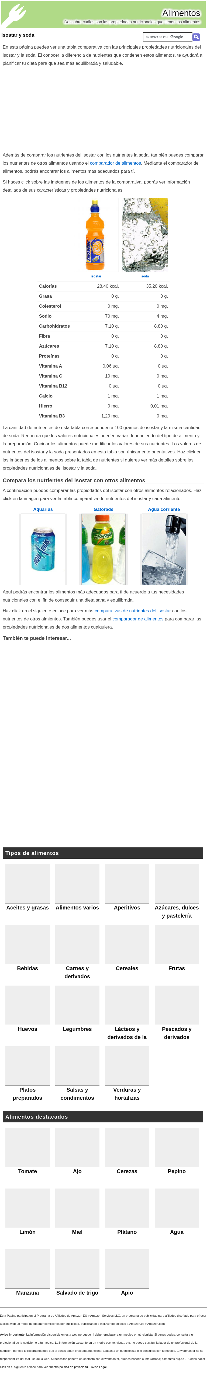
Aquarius (43, 509)
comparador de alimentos (115, 163)
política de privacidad (74, 1367)
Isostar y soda (17, 35)
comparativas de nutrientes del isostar (133, 610)
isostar (96, 276)
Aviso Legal (99, 1367)
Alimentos (182, 13)
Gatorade (103, 509)
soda (145, 276)
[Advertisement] (103, 108)
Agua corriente (164, 509)
